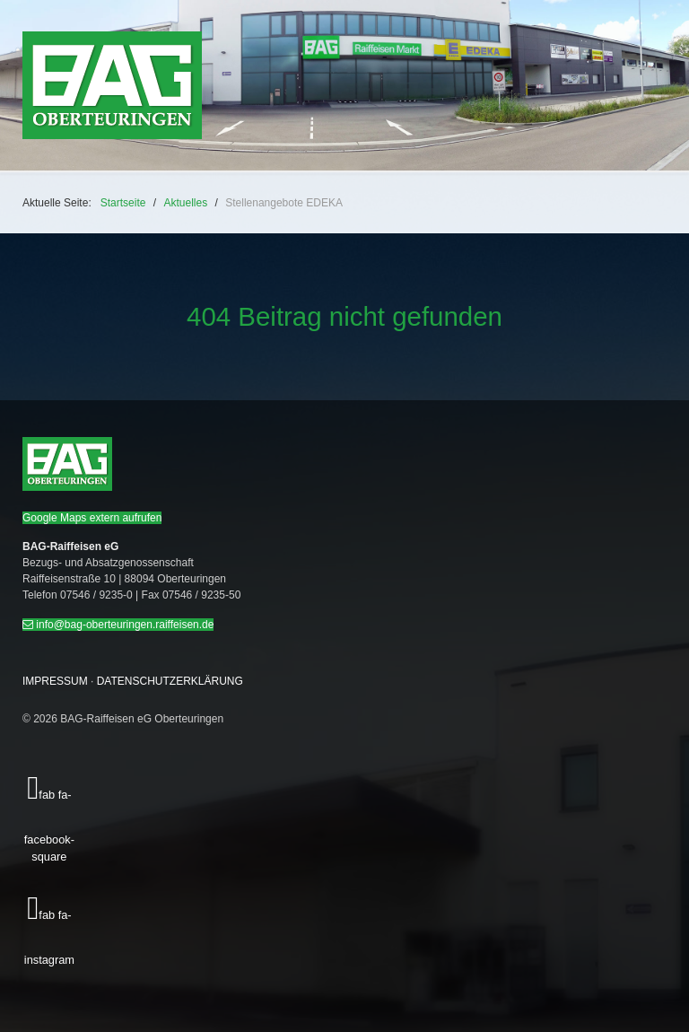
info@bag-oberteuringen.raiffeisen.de (118, 624)
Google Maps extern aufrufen (91, 518)
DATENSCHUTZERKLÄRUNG (170, 681)
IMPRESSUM (55, 681)
